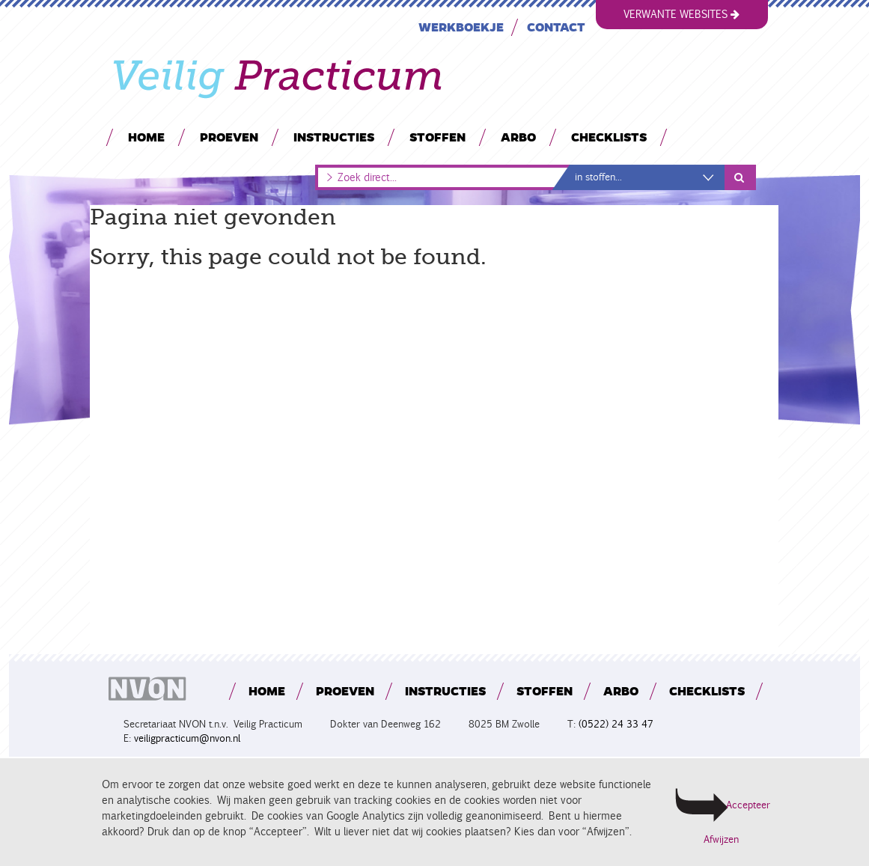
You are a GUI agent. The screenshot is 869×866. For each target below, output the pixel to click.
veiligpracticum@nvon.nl (187, 738)
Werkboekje (460, 26)
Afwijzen (721, 840)
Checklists (608, 136)
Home (145, 136)
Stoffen (437, 136)
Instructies (333, 136)
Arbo (517, 136)
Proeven (228, 136)
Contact (555, 26)
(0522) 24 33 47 (616, 724)
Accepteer (747, 805)
